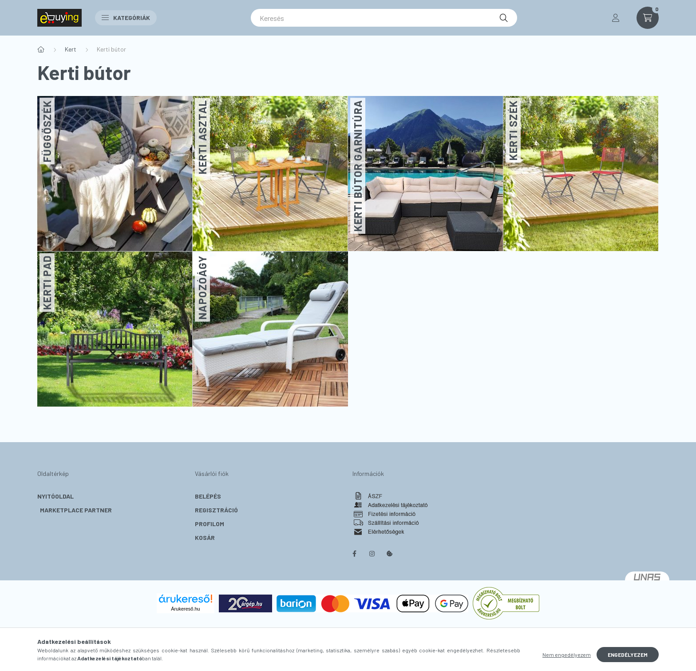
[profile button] (616, 18)
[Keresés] (384, 18)
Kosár (205, 537)
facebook (354, 554)
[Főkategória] (40, 49)
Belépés (208, 496)
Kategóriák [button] (126, 17)
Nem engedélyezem (566, 654)
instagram (372, 554)
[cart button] (648, 18)
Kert (70, 49)
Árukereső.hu (185, 608)
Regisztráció (216, 510)
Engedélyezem (628, 654)
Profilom (209, 523)
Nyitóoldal (55, 496)
